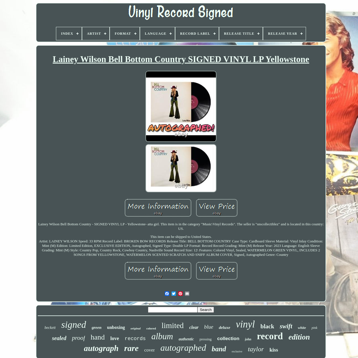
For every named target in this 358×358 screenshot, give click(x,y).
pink (314, 328)
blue (208, 327)
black (267, 326)
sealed (59, 338)
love (114, 338)
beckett (50, 328)
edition (299, 337)
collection (228, 338)
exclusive (237, 351)
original (136, 328)
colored (151, 328)
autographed (183, 348)
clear (194, 327)
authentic (186, 339)
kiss (273, 350)
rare (131, 348)
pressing (205, 339)
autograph (101, 348)
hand (98, 337)
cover (149, 350)
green (97, 327)
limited (173, 325)
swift (286, 326)
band (219, 349)
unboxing (116, 327)
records (135, 338)
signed (73, 324)
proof (78, 337)
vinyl (245, 324)
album (162, 336)
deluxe (224, 327)
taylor (256, 349)
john (248, 339)
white (302, 328)
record (270, 336)
